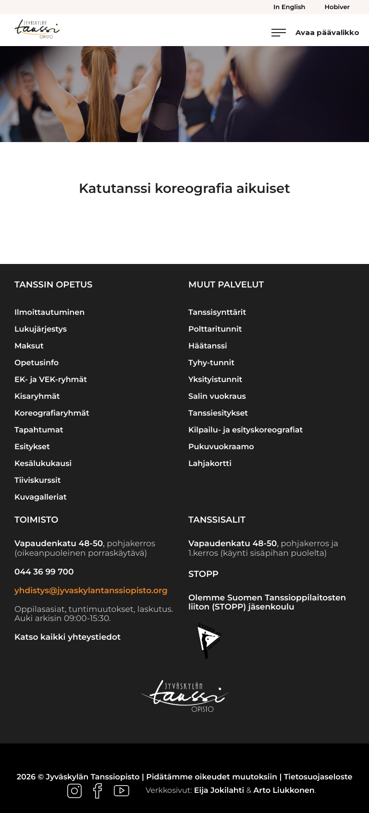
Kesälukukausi (43, 463)
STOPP (203, 574)
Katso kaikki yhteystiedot (67, 637)
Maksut (29, 346)
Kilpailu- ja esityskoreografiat (245, 430)
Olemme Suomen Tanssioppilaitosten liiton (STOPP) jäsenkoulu (267, 602)
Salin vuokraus (217, 396)
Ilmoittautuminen (49, 312)
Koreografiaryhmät (51, 413)
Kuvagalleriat (40, 497)
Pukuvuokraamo (221, 447)
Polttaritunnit (215, 329)
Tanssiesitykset (218, 413)
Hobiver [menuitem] (337, 7)
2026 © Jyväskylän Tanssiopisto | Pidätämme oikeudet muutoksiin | (150, 777)
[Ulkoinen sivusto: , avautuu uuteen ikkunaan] (75, 791)
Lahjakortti (210, 463)
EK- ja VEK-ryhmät (50, 379)
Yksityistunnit (215, 379)
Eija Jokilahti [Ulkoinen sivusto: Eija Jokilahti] (219, 791)
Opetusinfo (36, 363)
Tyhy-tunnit (211, 363)
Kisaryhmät (37, 396)
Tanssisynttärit (217, 312)
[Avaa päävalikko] (315, 32)
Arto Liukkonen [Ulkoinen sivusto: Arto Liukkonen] (283, 791)
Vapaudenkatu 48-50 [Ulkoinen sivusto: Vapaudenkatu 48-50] (58, 544)
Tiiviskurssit (37, 480)
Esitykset (32, 447)
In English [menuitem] (289, 7)
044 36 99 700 (44, 572)
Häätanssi (207, 346)
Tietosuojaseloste (318, 777)
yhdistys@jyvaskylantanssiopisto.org (91, 591)
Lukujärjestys (40, 329)
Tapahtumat (38, 430)
